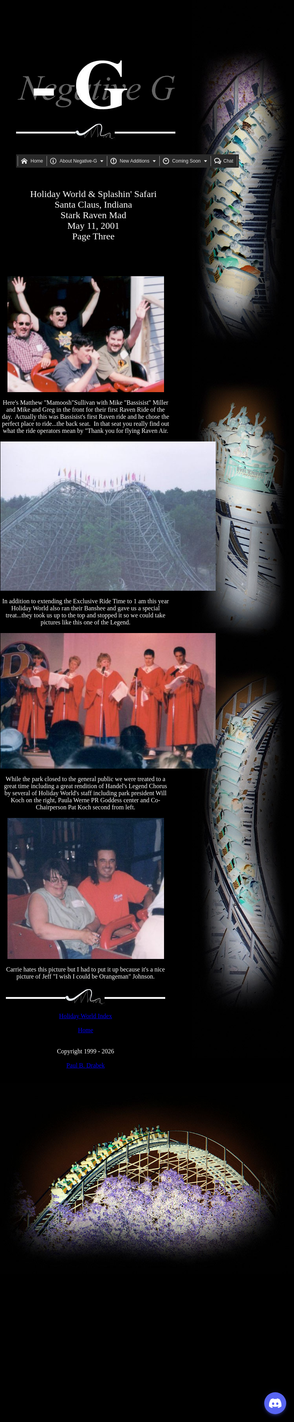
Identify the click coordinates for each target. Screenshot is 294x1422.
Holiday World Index (85, 1016)
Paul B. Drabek (85, 1065)
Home (85, 1030)
